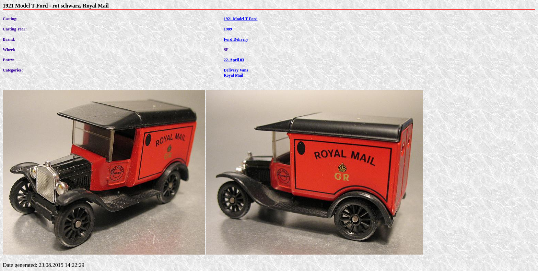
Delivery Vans (236, 70)
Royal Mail (233, 75)
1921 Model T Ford (241, 18)
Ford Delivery (236, 39)
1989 (228, 29)
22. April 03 (234, 59)
